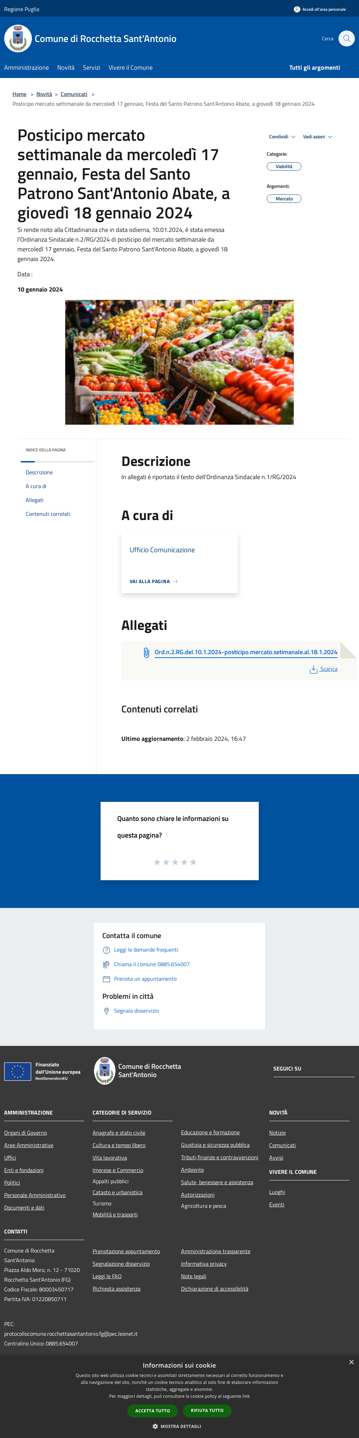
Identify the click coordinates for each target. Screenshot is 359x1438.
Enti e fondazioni (24, 1170)
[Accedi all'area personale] (320, 9)
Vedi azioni (318, 137)
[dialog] (179, 1396)
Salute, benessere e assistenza (217, 1182)
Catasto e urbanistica (118, 1192)
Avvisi (276, 1157)
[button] (180, 1426)
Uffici (10, 1157)
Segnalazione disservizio (121, 1263)
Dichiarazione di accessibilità (214, 1288)
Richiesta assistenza (116, 1288)
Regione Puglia (21, 9)
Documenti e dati (24, 1207)
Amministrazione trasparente (215, 1251)
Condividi (283, 137)
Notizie (277, 1132)
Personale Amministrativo (35, 1195)
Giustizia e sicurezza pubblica (215, 1145)
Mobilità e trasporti (115, 1214)
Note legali (193, 1276)
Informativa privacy (204, 1263)
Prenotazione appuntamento (126, 1251)
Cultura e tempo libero (119, 1145)
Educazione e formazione (210, 1132)
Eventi (276, 1204)
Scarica (322, 669)
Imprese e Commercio (118, 1170)
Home (19, 94)
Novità (44, 94)
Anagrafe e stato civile (119, 1132)
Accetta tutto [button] (152, 1411)
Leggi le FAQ (107, 1276)
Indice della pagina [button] (46, 450)
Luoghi (277, 1192)
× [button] (351, 1362)
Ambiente (192, 1170)
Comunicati (74, 94)
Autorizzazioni (198, 1194)
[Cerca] (346, 38)
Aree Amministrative (28, 1145)
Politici (12, 1182)
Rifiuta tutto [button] (207, 1410)
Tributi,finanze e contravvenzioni (219, 1157)
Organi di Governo (25, 1132)
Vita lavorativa (110, 1157)
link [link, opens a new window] (246, 1396)
